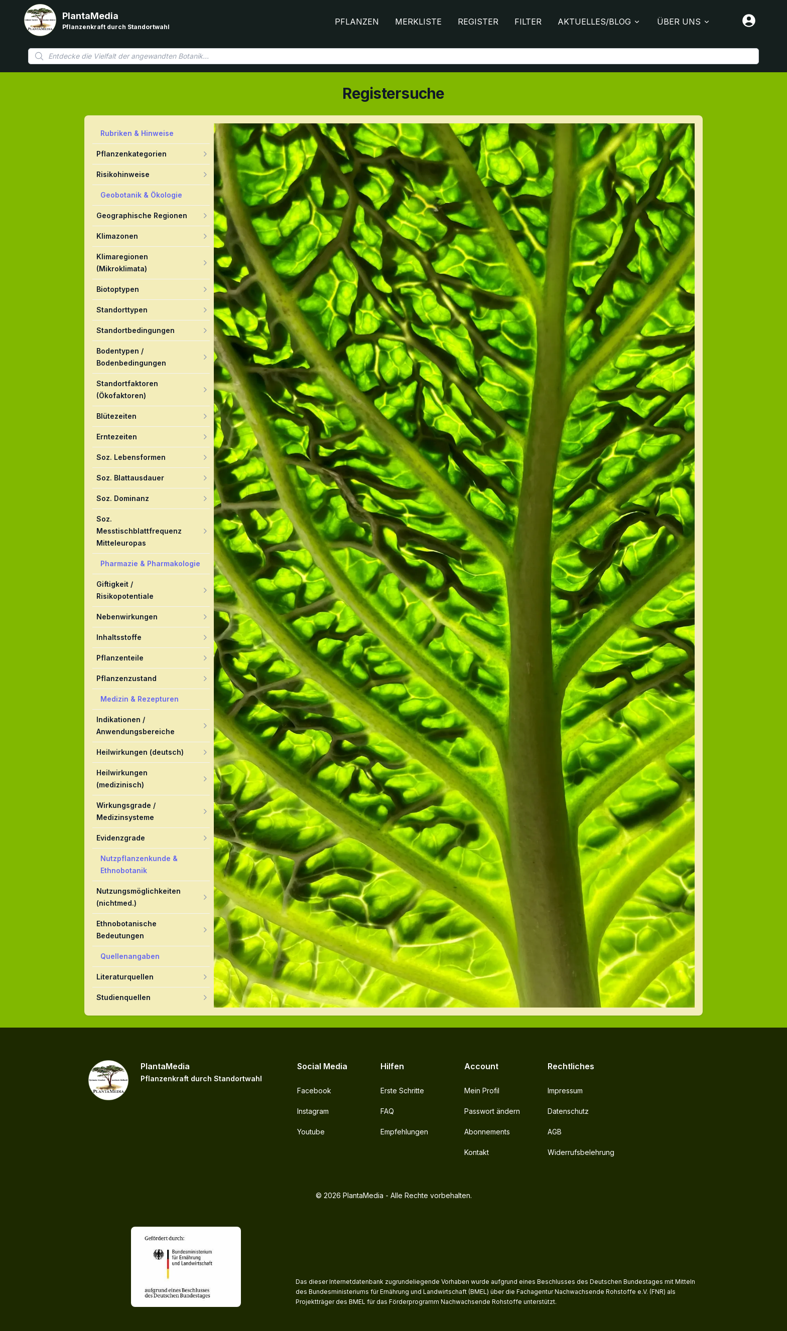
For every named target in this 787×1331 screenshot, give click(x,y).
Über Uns (684, 22)
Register (478, 22)
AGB (555, 1131)
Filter (528, 22)
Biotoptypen (117, 289)
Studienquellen (123, 997)
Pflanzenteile (120, 657)
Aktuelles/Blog (599, 22)
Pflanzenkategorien (131, 153)
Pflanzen (357, 22)
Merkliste (418, 22)
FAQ (387, 1111)
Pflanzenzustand (126, 678)
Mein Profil (481, 1090)
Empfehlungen (404, 1131)
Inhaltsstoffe (119, 637)
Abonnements (487, 1131)
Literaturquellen (125, 976)
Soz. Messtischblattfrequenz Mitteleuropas (139, 531)
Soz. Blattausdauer (130, 477)
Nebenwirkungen (127, 616)
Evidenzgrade (120, 838)
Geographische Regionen (141, 215)
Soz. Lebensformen (131, 457)
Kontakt (476, 1152)
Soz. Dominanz (122, 498)
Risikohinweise (123, 174)
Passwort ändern (492, 1111)
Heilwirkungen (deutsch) (140, 752)
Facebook (314, 1090)
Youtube (311, 1131)
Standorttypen (122, 309)
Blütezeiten (116, 416)
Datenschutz (568, 1111)
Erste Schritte (402, 1090)
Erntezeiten (116, 436)
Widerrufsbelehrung (581, 1152)
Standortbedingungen (135, 330)
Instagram (313, 1111)
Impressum (565, 1090)
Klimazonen (117, 236)
